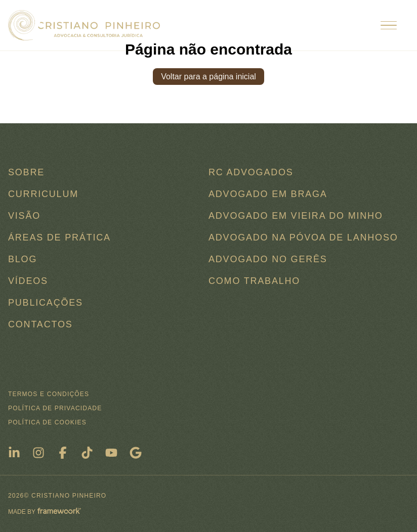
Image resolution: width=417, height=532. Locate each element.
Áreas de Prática (59, 237)
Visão (24, 216)
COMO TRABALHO (254, 281)
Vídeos (28, 281)
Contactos (40, 324)
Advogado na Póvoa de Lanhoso (303, 237)
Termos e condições (48, 394)
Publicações (45, 303)
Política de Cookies (47, 422)
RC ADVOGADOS (251, 172)
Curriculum (43, 194)
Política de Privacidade (55, 408)
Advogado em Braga (268, 194)
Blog (22, 259)
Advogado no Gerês (268, 259)
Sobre (26, 172)
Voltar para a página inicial (208, 76)
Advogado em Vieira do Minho (296, 216)
